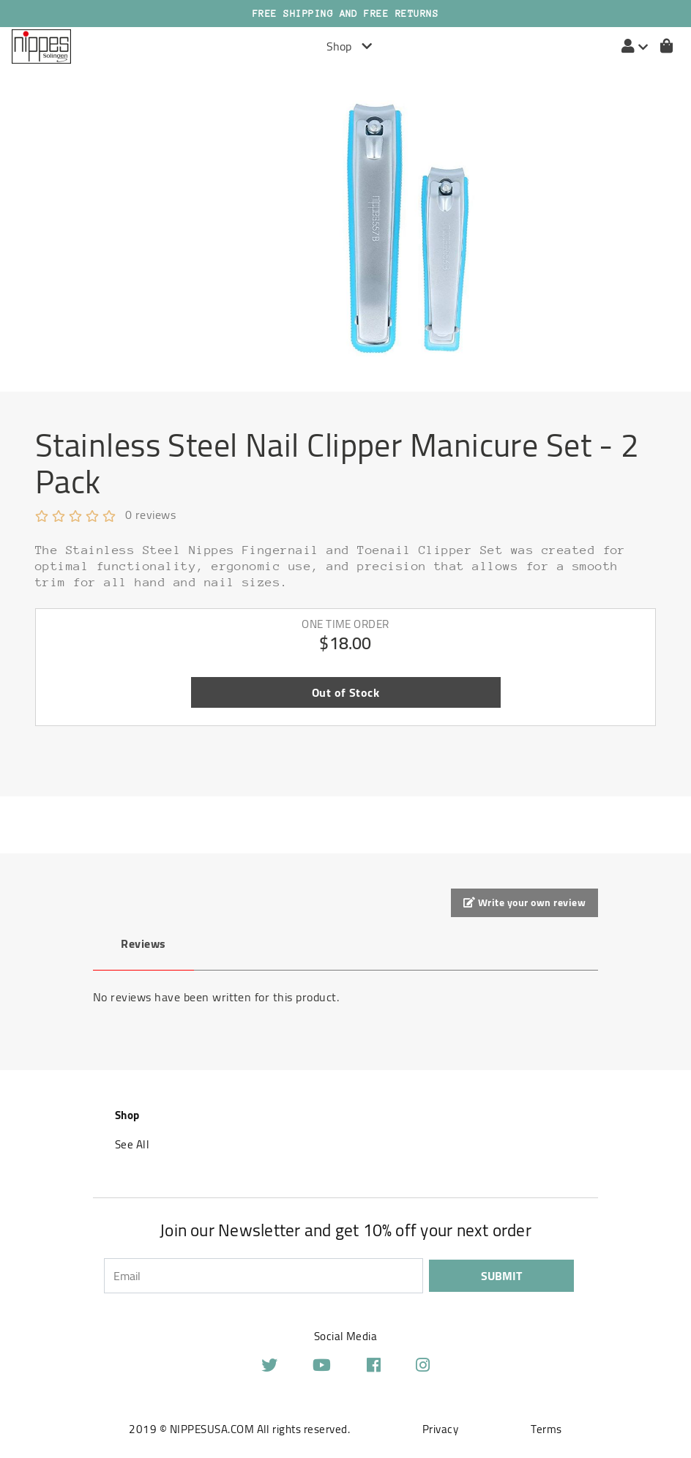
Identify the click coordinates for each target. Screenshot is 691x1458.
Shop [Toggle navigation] (349, 46)
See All (132, 1144)
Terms (546, 1429)
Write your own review (524, 902)
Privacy (440, 1429)
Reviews (143, 943)
